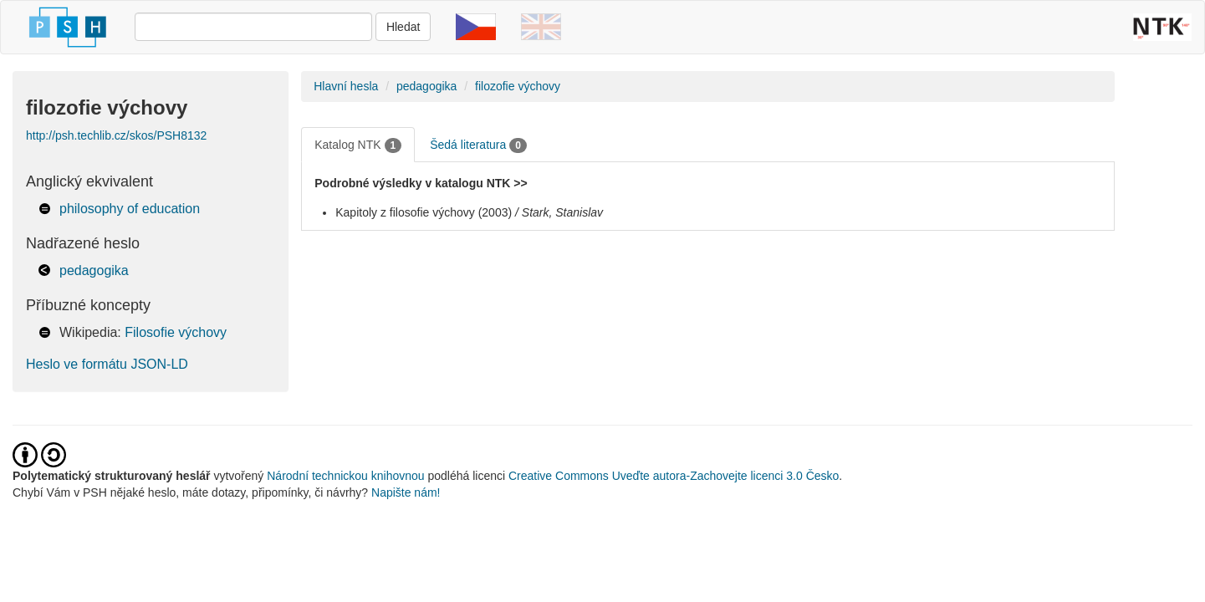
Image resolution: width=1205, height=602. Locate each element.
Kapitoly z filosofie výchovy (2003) (423, 212)
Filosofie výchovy (176, 332)
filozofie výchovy (517, 86)
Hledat (403, 26)
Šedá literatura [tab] (478, 145)
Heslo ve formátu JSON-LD (107, 364)
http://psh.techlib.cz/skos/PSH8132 (116, 135)
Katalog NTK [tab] (357, 145)
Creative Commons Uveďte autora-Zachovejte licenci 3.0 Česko (673, 475)
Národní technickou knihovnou (345, 475)
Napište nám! (405, 492)
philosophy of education (129, 209)
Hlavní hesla (346, 86)
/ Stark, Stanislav (559, 212)
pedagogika (94, 270)
